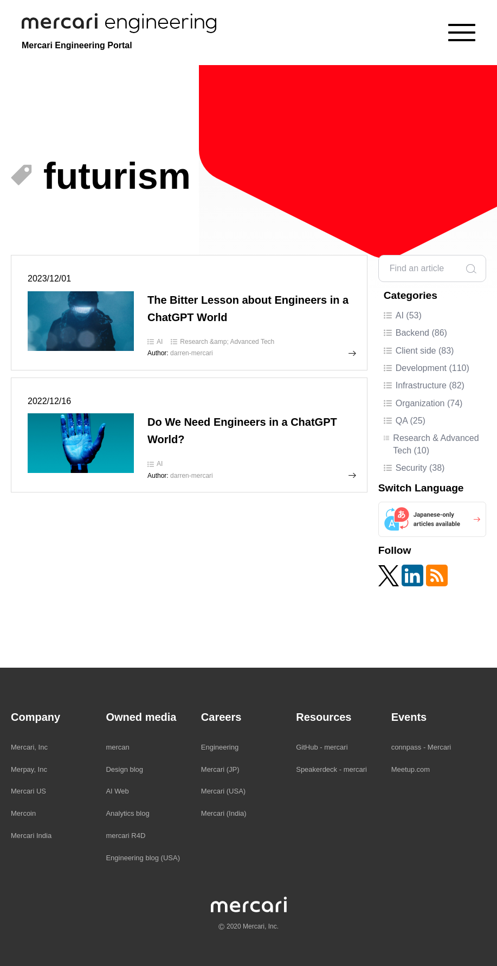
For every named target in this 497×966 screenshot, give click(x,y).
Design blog (124, 769)
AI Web (117, 791)
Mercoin (23, 813)
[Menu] (461, 32)
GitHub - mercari (321, 747)
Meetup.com (410, 769)
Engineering (219, 747)
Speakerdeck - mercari (331, 769)
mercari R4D (125, 835)
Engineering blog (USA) (143, 858)
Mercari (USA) (223, 791)
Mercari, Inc (29, 747)
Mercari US (28, 791)
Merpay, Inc (29, 769)
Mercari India (31, 835)
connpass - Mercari (421, 747)
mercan (117, 747)
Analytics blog (127, 813)
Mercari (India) (224, 813)
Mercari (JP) (220, 769)
